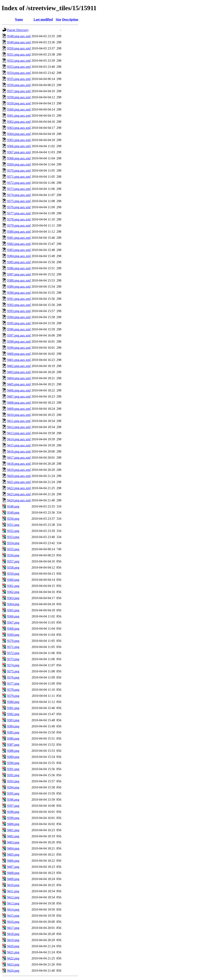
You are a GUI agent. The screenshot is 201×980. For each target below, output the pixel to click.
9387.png (13, 744)
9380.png (13, 702)
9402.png (13, 836)
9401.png (13, 830)
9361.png (13, 586)
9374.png (13, 665)
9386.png (13, 738)
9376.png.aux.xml (19, 207)
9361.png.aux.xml (19, 115)
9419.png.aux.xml (19, 469)
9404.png (13, 848)
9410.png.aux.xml (19, 415)
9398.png (13, 811)
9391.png (13, 769)
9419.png (13, 940)
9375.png (13, 671)
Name (19, 19)
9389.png (13, 757)
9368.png (13, 628)
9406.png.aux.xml (19, 390)
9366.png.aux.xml (19, 146)
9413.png (13, 903)
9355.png (13, 549)
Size (58, 19)
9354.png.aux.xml (19, 73)
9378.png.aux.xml (19, 219)
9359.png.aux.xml (19, 103)
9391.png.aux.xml (19, 298)
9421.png (13, 952)
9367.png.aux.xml (19, 152)
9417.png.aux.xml (19, 457)
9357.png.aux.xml (19, 91)
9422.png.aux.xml (19, 488)
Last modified (43, 19)
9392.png (13, 775)
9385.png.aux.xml (19, 262)
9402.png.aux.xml (19, 366)
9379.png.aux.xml (19, 225)
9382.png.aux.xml (19, 244)
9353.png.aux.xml (19, 66)
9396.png (13, 799)
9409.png (13, 879)
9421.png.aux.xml (19, 482)
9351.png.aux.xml (19, 54)
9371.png (13, 647)
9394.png (13, 787)
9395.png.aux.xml (19, 323)
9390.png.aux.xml (19, 292)
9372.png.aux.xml (19, 182)
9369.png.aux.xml (19, 164)
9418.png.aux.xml (19, 463)
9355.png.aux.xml (19, 79)
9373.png (13, 659)
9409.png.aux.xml (19, 408)
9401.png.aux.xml (19, 360)
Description (70, 19)
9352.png (13, 531)
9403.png (13, 842)
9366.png (13, 616)
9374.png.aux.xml (19, 195)
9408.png (13, 873)
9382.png (13, 714)
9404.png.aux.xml (19, 378)
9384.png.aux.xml (19, 256)
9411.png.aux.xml (18, 421)
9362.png (13, 592)
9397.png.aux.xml (19, 335)
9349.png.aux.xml (19, 42)
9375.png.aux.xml (19, 201)
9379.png (13, 695)
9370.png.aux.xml (19, 170)
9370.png (13, 640)
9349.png (13, 512)
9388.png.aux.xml (19, 280)
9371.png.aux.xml (19, 176)
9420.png (13, 946)
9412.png (13, 897)
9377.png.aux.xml (19, 213)
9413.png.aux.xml (19, 433)
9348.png (13, 506)
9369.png (13, 634)
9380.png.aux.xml (19, 231)
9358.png (13, 567)
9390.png (13, 763)
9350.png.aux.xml (19, 48)
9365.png (13, 610)
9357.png (13, 561)
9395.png (13, 793)
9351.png (13, 524)
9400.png (13, 824)
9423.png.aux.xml (19, 494)
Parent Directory (18, 30)
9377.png (13, 683)
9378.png (13, 689)
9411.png (13, 891)
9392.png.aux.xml (19, 305)
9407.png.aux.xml (19, 396)
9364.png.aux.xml (19, 134)
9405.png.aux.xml (19, 384)
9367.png (13, 622)
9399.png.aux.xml (19, 347)
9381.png (13, 708)
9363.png (13, 598)
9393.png (13, 781)
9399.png (13, 818)
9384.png (13, 726)
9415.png (13, 915)
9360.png (13, 579)
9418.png (13, 934)
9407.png (13, 866)
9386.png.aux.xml (19, 268)
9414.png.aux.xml (19, 439)
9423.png (13, 964)
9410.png (13, 885)
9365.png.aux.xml (19, 140)
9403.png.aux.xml (19, 372)
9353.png (13, 537)
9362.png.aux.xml (19, 121)
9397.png (13, 805)
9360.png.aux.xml (19, 109)
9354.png (13, 543)
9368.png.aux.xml (19, 158)
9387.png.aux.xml (19, 274)
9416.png (13, 921)
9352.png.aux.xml (19, 60)
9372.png (13, 653)
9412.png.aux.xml (19, 427)
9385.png (13, 732)
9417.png (13, 928)
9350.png (13, 518)
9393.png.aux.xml (19, 311)
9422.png (13, 958)
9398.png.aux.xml (19, 341)
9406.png (13, 860)
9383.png (13, 720)
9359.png (13, 573)
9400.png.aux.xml (19, 353)
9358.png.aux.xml (19, 97)
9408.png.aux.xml (19, 402)
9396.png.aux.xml (19, 329)
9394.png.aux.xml (19, 317)
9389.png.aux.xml (19, 286)
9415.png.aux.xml (19, 445)
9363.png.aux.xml (19, 127)
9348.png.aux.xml (19, 36)
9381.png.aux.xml (19, 237)
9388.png (13, 750)
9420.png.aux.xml (19, 476)
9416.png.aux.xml (19, 451)
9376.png (13, 677)
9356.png (13, 555)
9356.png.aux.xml (19, 85)
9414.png (13, 909)
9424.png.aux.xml (19, 500)
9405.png (13, 854)
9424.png (13, 970)
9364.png (13, 604)
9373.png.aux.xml (19, 189)
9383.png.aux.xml (19, 250)
